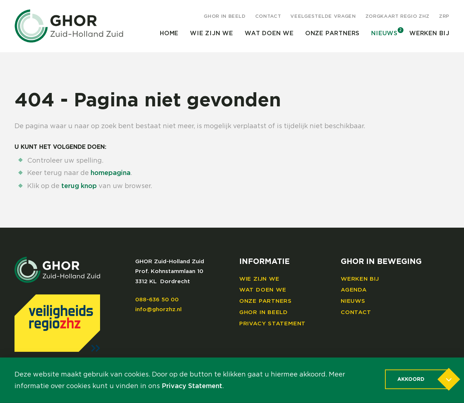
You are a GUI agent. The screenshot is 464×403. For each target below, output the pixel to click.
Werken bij (429, 33)
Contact (268, 16)
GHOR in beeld (224, 16)
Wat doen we (269, 33)
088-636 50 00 (157, 299)
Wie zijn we (211, 33)
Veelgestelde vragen (323, 16)
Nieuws (384, 33)
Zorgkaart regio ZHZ (397, 16)
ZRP (444, 16)
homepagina (110, 173)
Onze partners (332, 33)
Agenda (354, 290)
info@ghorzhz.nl (158, 309)
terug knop (79, 186)
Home (169, 33)
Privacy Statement (272, 323)
